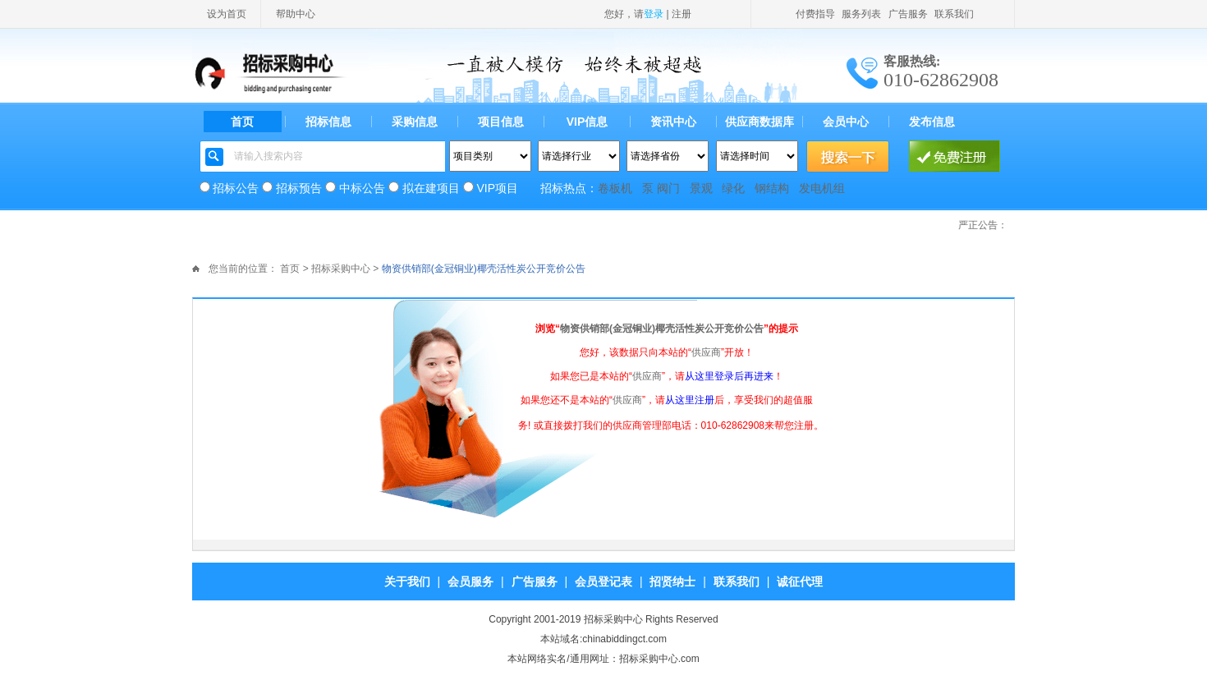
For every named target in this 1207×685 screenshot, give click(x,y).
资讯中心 (673, 121)
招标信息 (328, 121)
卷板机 (615, 188)
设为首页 (226, 14)
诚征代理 (800, 581)
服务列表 (861, 14)
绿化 (733, 188)
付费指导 (815, 14)
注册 (681, 14)
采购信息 (415, 121)
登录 (653, 14)
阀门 (668, 188)
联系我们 (954, 14)
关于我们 (407, 581)
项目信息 (501, 121)
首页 (242, 121)
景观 (701, 188)
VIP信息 (587, 121)
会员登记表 (603, 581)
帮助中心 (295, 14)
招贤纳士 (672, 581)
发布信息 (932, 121)
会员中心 (846, 121)
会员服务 (470, 581)
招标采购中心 (340, 268)
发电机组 (822, 188)
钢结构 (772, 188)
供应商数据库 (759, 121)
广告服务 (908, 14)
